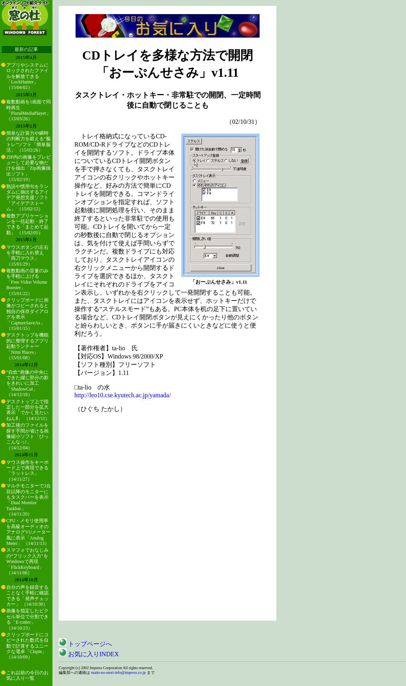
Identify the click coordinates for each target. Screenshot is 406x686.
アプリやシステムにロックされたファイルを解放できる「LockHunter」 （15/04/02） (27, 76)
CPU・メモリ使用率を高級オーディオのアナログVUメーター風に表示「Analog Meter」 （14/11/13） (28, 532)
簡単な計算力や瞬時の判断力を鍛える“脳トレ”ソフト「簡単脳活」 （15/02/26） (28, 141)
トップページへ (85, 644)
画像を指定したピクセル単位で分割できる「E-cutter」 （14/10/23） (27, 619)
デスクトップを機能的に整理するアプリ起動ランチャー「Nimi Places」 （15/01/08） (27, 346)
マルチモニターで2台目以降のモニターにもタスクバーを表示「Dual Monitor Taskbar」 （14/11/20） (28, 500)
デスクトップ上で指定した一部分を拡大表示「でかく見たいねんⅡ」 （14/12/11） (28, 410)
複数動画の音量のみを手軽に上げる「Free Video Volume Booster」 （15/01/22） (27, 282)
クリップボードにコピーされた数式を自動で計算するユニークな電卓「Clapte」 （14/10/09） (27, 646)
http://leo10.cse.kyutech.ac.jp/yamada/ (122, 395)
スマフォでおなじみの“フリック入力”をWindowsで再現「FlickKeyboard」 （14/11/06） (27, 561)
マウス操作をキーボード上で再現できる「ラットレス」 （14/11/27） (27, 471)
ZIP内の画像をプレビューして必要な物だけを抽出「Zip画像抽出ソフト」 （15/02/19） (28, 168)
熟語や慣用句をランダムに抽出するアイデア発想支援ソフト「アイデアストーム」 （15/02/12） (27, 198)
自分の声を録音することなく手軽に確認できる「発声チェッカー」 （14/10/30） (27, 596)
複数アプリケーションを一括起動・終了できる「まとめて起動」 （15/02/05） (27, 224)
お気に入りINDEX (89, 654)
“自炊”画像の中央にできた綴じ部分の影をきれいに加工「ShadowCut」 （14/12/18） (27, 383)
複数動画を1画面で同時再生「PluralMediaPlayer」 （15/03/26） (28, 110)
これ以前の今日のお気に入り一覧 (27, 675)
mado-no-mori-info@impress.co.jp (118, 672)
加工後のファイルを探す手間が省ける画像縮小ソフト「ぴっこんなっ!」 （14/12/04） (27, 436)
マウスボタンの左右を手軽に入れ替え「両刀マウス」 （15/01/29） (27, 255)
